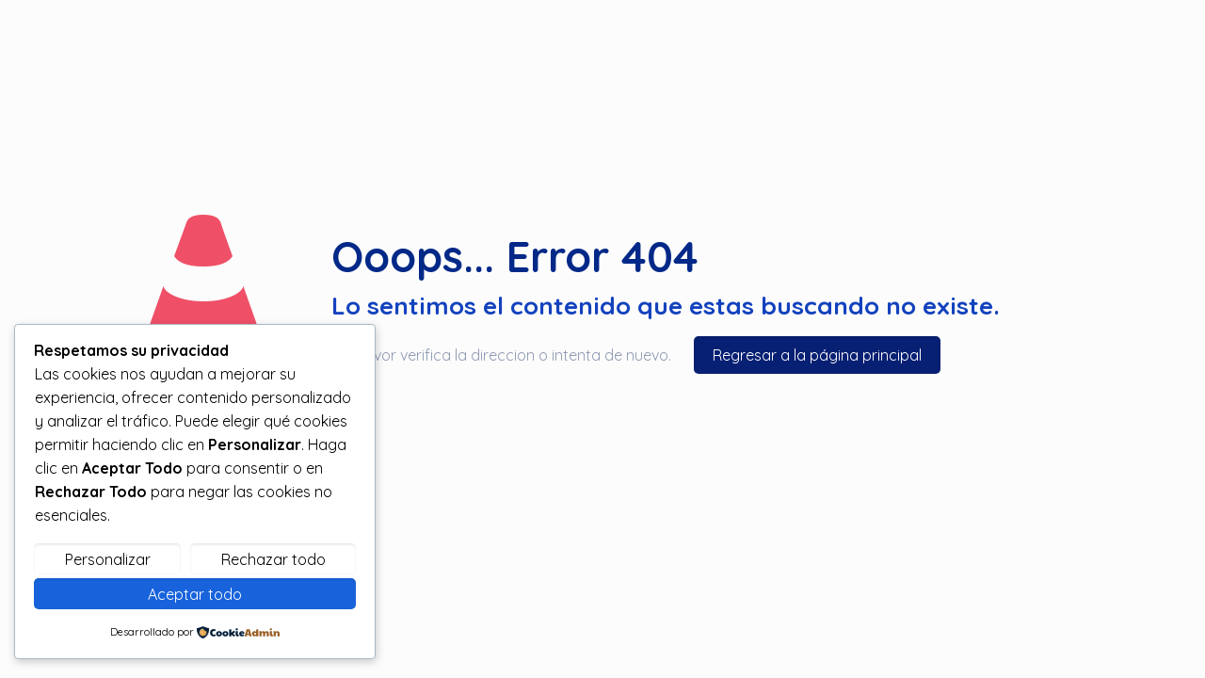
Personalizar (108, 559)
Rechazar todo (273, 559)
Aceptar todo (195, 594)
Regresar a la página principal (817, 355)
